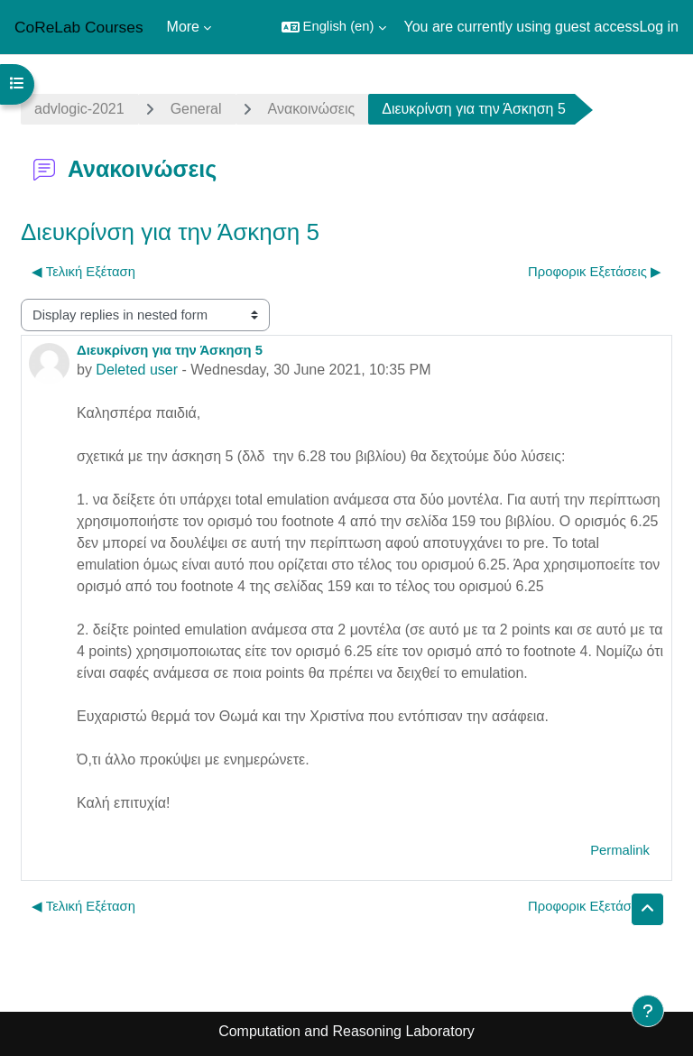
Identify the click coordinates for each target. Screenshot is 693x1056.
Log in (659, 26)
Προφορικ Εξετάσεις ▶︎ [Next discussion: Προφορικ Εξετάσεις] (594, 271)
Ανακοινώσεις (312, 108)
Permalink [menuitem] (620, 850)
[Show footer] (648, 1011)
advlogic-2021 (79, 108)
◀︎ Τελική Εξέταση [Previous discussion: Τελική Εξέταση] (83, 271)
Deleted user (137, 369)
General (196, 108)
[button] (334, 27)
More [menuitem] (183, 26)
